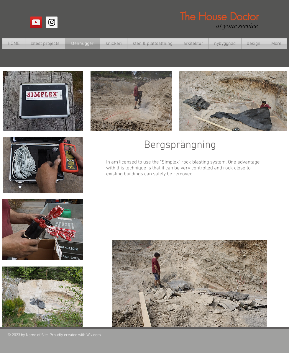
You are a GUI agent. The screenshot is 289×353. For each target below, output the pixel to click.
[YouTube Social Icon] (36, 22)
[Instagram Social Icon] (52, 22)
